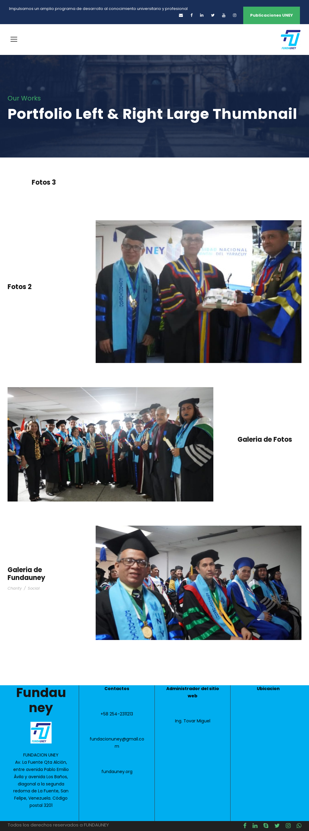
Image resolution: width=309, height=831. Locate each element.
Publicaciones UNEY (271, 15)
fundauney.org (116, 772)
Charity (15, 588)
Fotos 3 (44, 182)
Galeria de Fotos (264, 439)
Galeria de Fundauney (26, 573)
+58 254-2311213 (116, 714)
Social (34, 588)
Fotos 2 (20, 286)
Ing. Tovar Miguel (192, 721)
